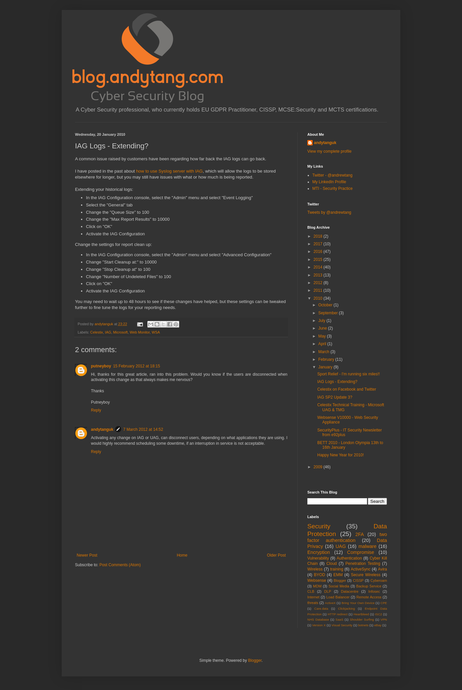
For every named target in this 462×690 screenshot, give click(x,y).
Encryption (318, 552)
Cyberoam (378, 580)
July (322, 320)
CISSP (358, 580)
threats (312, 603)
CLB (310, 591)
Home (182, 555)
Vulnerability (318, 558)
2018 (319, 236)
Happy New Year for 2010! (340, 455)
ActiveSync (360, 569)
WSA (156, 332)
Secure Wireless (365, 575)
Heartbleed (361, 614)
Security (318, 526)
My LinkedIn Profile (329, 182)
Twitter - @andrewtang (332, 175)
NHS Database (318, 619)
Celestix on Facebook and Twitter (346, 389)
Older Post (276, 555)
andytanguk (102, 429)
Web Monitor (140, 332)
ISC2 (378, 614)
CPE (383, 603)
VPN (383, 619)
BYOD (319, 575)
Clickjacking (346, 608)
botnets (363, 625)
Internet (313, 597)
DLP (327, 591)
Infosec (374, 591)
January (326, 367)
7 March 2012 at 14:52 (143, 429)
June (323, 328)
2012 (319, 282)
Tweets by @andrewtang (329, 212)
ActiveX (330, 603)
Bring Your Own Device (358, 603)
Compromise (360, 552)
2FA (359, 534)
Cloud (331, 563)
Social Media (339, 586)
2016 (319, 251)
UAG (341, 546)
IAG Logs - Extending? (337, 381)
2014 (319, 267)
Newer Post (87, 555)
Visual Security (342, 625)
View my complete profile (329, 151)
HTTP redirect (337, 614)
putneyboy (101, 366)
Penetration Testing (363, 563)
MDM (317, 586)
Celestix (96, 332)
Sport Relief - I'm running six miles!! (348, 374)
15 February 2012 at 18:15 (136, 366)
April (322, 344)
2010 (319, 298)
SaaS (339, 619)
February (326, 359)
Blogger (340, 580)
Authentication (349, 558)
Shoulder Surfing (362, 619)
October (326, 305)
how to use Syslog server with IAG (169, 171)
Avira (382, 569)
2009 (319, 467)
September (328, 313)
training (336, 569)
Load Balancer (337, 597)
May (322, 336)
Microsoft (120, 332)
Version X (319, 625)
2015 (319, 259)
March (324, 351)
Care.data (321, 608)
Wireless (315, 569)
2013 (319, 275)
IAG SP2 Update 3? (334, 397)
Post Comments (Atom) (120, 565)
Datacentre (349, 591)
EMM (338, 575)
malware (367, 546)
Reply (96, 410)
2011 (319, 290)
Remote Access (369, 597)
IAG (108, 332)
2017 (319, 244)
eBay (377, 625)
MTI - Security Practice (332, 188)
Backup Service (368, 586)
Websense (316, 580)
